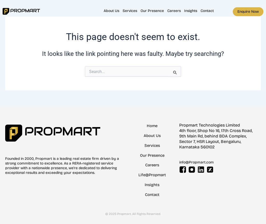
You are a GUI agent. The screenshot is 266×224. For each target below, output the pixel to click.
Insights (190, 11)
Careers (174, 11)
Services (130, 11)
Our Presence (152, 11)
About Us (111, 11)
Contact (207, 11)
